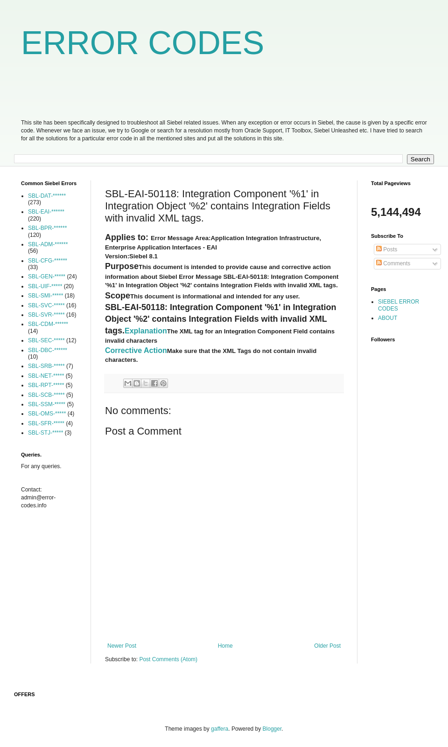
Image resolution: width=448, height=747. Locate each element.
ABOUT (387, 318)
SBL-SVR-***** (46, 314)
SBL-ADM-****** (48, 244)
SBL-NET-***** (46, 376)
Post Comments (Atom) (168, 659)
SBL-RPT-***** (46, 385)
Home (225, 646)
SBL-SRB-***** (46, 366)
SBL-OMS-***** (47, 413)
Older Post (327, 646)
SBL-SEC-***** (46, 340)
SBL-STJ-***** (45, 432)
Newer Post (121, 646)
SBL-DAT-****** (47, 196)
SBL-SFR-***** (46, 423)
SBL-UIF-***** (45, 286)
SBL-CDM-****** (48, 324)
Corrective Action (136, 350)
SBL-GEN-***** (46, 276)
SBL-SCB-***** (46, 395)
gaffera (219, 729)
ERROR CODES (142, 43)
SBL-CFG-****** (47, 260)
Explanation (146, 331)
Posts (386, 249)
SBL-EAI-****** (46, 211)
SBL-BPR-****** (47, 228)
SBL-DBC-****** (47, 350)
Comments (393, 263)
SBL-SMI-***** (45, 295)
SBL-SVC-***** (46, 305)
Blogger (272, 729)
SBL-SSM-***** (46, 404)
